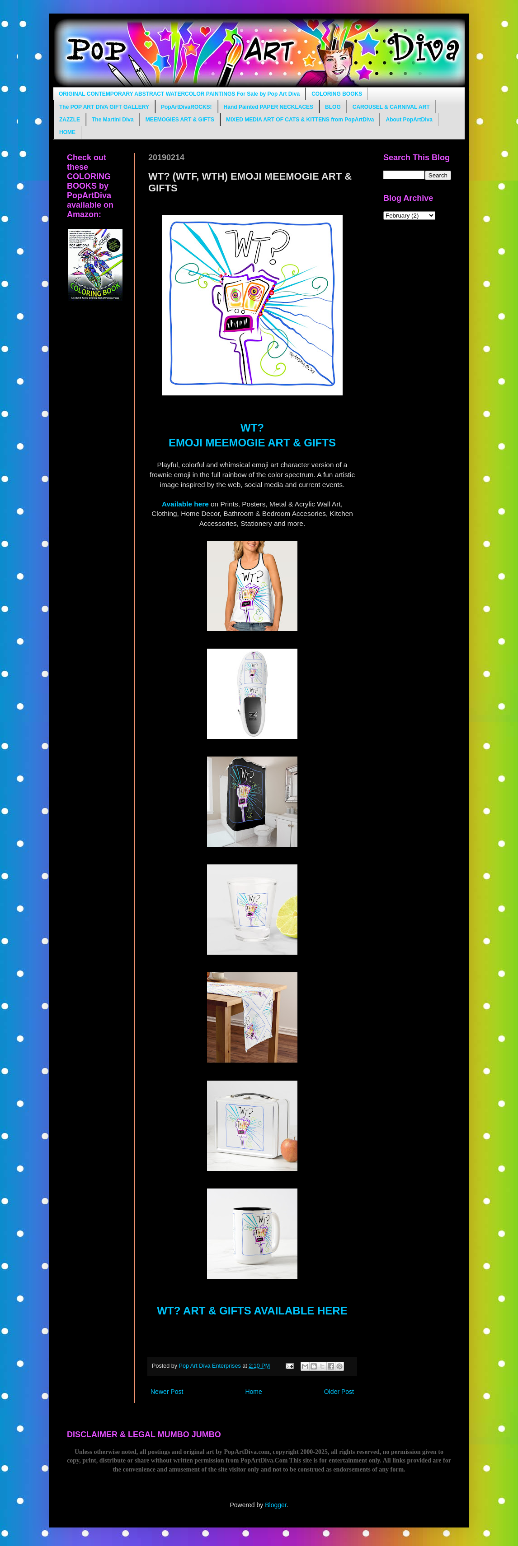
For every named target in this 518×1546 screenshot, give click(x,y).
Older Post (339, 1391)
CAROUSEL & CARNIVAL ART (391, 107)
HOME (67, 132)
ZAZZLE (69, 119)
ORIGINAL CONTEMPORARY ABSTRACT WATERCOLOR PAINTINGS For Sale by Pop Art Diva (179, 94)
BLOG (333, 107)
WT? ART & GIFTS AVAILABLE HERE (252, 1311)
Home (253, 1391)
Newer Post (167, 1391)
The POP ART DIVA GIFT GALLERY (104, 107)
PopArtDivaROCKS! (186, 107)
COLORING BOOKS (336, 94)
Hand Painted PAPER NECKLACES (268, 107)
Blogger (275, 1505)
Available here (185, 504)
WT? (252, 428)
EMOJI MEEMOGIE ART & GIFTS (252, 442)
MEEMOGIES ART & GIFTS (180, 119)
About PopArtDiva (409, 119)
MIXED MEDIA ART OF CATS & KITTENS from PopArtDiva (300, 119)
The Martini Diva (113, 119)
